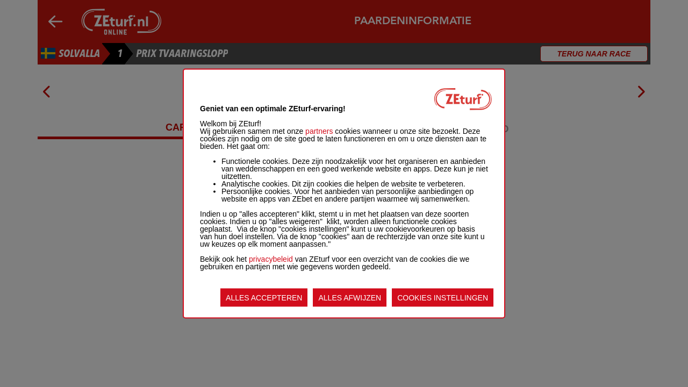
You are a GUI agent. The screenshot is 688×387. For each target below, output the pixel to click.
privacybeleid (271, 259)
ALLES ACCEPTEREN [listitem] (264, 297)
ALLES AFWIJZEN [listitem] (349, 297)
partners (319, 131)
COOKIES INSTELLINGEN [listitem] (442, 297)
